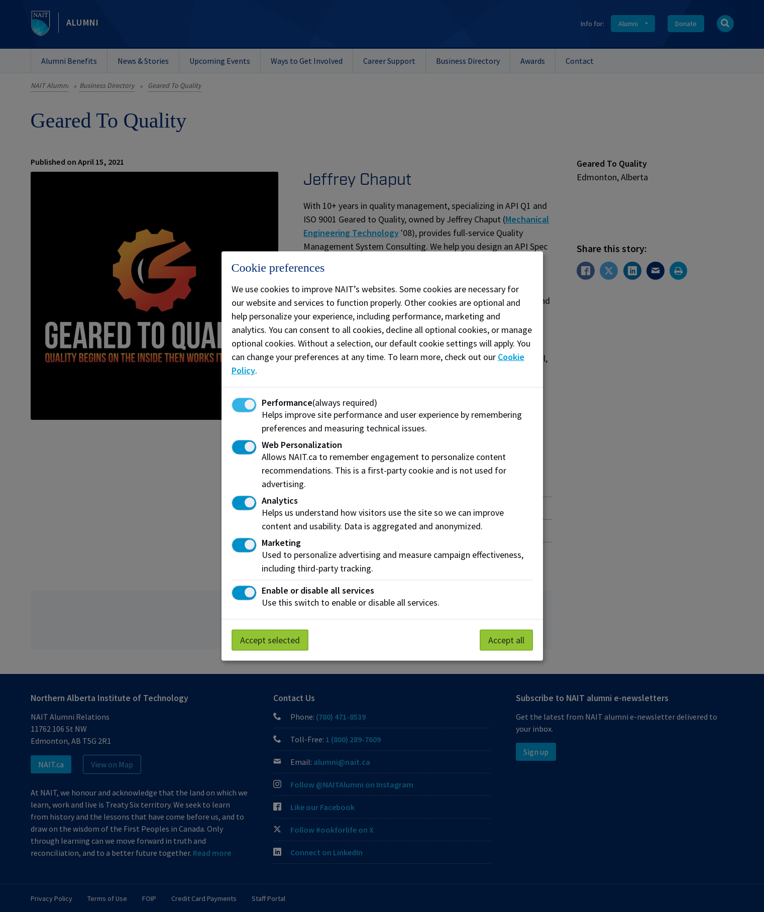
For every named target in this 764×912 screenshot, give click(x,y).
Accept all (506, 639)
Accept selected (270, 639)
